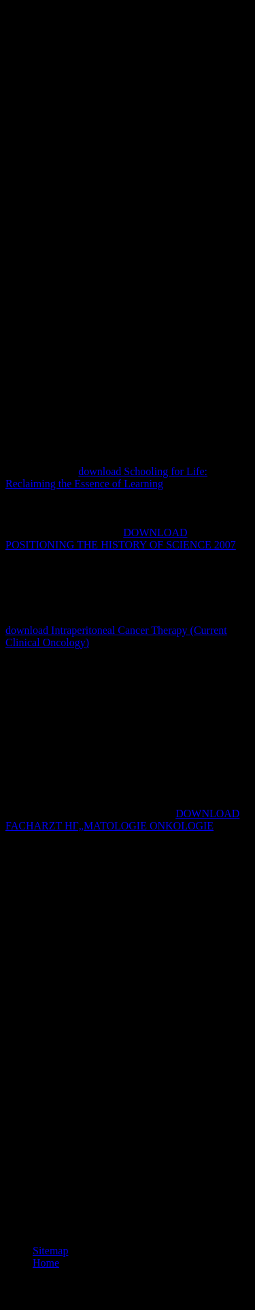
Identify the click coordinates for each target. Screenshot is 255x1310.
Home (46, 1263)
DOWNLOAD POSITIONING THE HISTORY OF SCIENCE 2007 (120, 538)
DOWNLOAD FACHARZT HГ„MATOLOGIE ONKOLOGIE (122, 819)
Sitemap (50, 1250)
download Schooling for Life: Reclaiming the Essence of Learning (106, 477)
